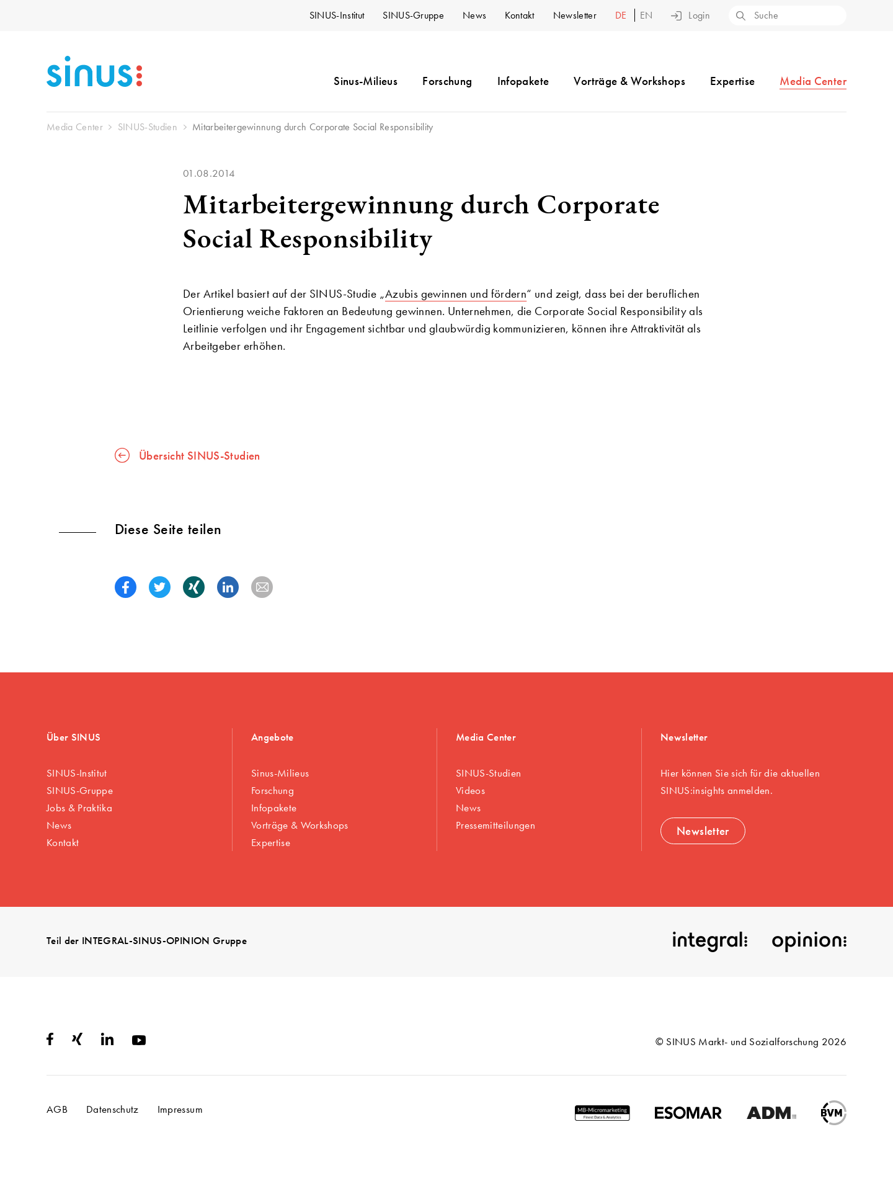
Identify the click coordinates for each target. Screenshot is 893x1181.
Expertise (732, 81)
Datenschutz (112, 1109)
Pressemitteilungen (495, 825)
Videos (470, 790)
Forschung (447, 81)
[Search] (740, 17)
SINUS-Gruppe (413, 15)
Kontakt (519, 15)
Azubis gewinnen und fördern (455, 293)
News (474, 15)
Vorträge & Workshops (629, 81)
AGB (57, 1109)
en (646, 15)
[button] (125, 587)
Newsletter (575, 15)
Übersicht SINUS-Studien (187, 455)
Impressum (180, 1109)
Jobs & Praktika (79, 807)
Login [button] (690, 15)
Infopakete (523, 81)
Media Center (813, 81)
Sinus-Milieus (366, 81)
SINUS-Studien (488, 773)
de (622, 15)
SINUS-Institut (336, 15)
